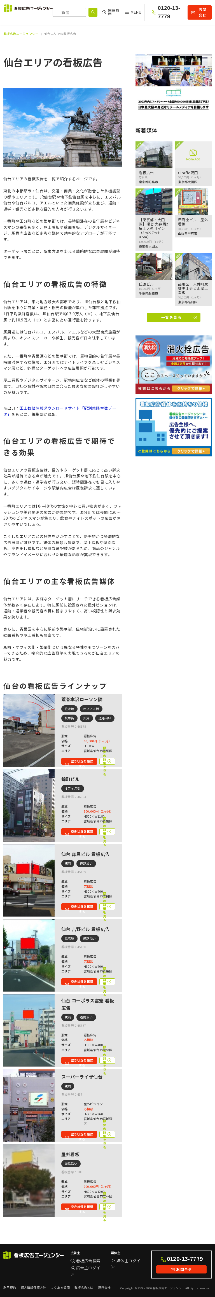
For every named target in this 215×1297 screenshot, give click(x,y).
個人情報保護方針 (33, 1287)
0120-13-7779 (169, 12)
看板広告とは (83, 1287)
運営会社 (104, 1287)
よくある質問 (60, 1287)
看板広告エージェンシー (21, 33)
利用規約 (9, 1287)
